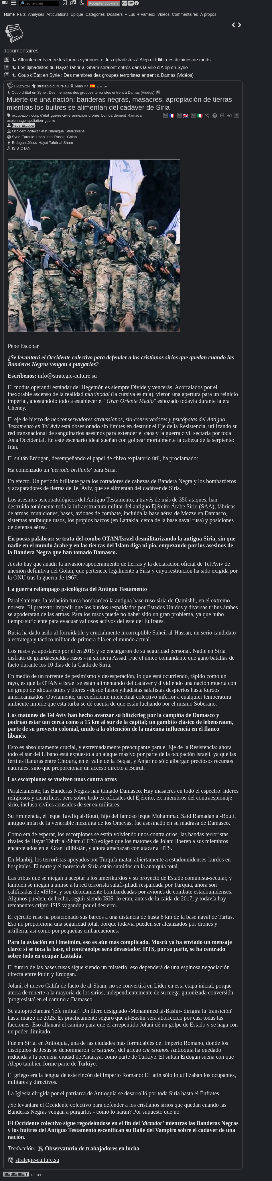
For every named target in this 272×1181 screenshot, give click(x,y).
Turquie (28, 137)
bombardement (113, 115)
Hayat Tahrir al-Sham (56, 142)
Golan (72, 137)
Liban (40, 137)
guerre (49, 120)
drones (94, 115)
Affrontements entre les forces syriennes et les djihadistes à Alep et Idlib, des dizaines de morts (110, 59)
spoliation (35, 120)
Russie (59, 137)
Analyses (36, 14)
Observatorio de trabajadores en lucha (92, 1148)
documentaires (21, 51)
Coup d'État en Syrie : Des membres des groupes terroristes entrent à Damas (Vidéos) (102, 75)
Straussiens (75, 131)
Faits (21, 14)
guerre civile (60, 115)
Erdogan (19, 142)
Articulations (57, 14)
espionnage (16, 120)
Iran (49, 137)
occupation (21, 115)
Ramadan (135, 115)
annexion (79, 115)
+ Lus (130, 14)
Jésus (32, 142)
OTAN (26, 148)
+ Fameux (146, 14)
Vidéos (163, 14)
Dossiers (115, 14)
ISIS (15, 148)
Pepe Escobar (23, 125)
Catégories (95, 14)
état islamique (52, 131)
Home (9, 14)
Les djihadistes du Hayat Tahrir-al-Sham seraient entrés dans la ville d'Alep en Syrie (99, 67)
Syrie (16, 137)
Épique (77, 14)
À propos (208, 14)
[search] (39, 3)
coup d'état (40, 115)
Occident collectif (26, 131)
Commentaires (185, 14)
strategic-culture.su (53, 86)
